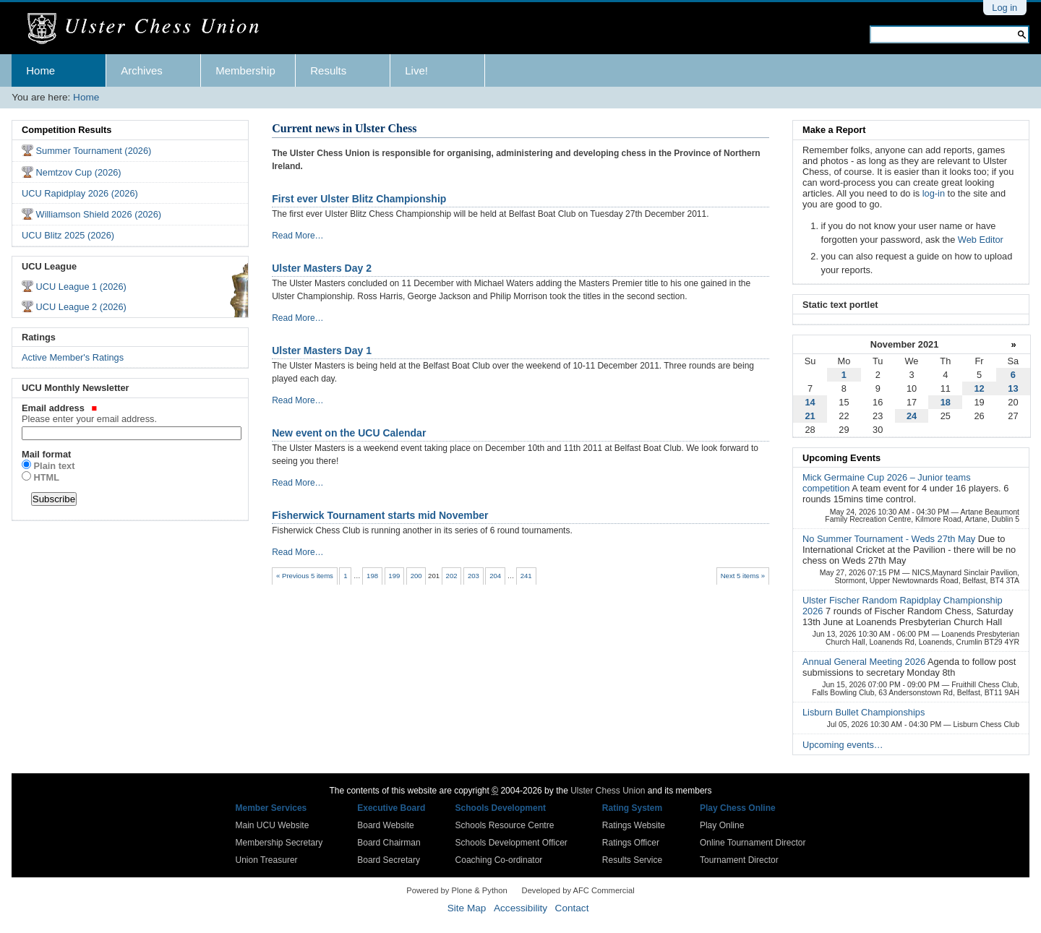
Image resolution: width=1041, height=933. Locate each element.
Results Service (632, 860)
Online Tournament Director (753, 843)
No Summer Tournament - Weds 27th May (890, 538)
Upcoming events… (842, 744)
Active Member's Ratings (73, 357)
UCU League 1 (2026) (81, 286)
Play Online (722, 825)
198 (372, 576)
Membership (245, 70)
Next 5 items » (743, 576)
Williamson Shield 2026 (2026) (99, 214)
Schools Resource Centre (504, 825)
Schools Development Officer (511, 843)
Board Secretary (388, 860)
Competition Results (66, 129)
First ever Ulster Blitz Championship (359, 199)
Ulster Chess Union (607, 791)
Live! (416, 70)
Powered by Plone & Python (456, 890)
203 (473, 576)
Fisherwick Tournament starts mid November (380, 515)
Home (40, 70)
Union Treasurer (267, 860)
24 (912, 415)
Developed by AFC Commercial (578, 890)
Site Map (467, 908)
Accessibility (520, 908)
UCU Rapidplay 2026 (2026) (80, 193)
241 (526, 576)
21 (810, 415)
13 (1013, 388)
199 (394, 576)
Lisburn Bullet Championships (863, 712)
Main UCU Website (272, 825)
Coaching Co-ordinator (499, 860)
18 (946, 402)
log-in (933, 193)
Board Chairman (388, 843)
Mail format (46, 454)
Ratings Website (633, 825)
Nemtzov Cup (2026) (78, 172)
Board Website (385, 825)
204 (495, 576)
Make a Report (833, 129)
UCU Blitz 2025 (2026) (68, 235)
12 (979, 388)
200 (416, 576)
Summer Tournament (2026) (94, 150)
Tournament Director (739, 860)
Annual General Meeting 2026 (865, 661)
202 (452, 576)
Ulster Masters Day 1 (322, 350)
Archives (142, 70)
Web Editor (980, 239)
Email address (130, 413)
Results (328, 70)
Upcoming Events (841, 457)
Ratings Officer (630, 843)
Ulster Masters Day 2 (322, 268)
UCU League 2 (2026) (81, 306)
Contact (572, 908)
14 (810, 402)
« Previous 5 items (304, 576)
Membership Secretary (279, 843)
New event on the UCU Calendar (349, 433)
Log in (1004, 7)
